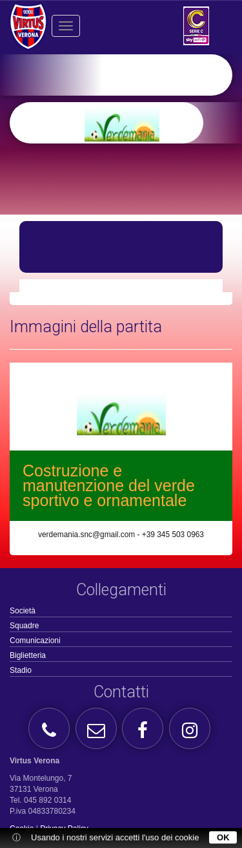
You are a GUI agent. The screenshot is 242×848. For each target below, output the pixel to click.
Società (22, 610)
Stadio (21, 670)
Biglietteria (28, 655)
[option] (141, 122)
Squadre (24, 625)
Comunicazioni (35, 640)
